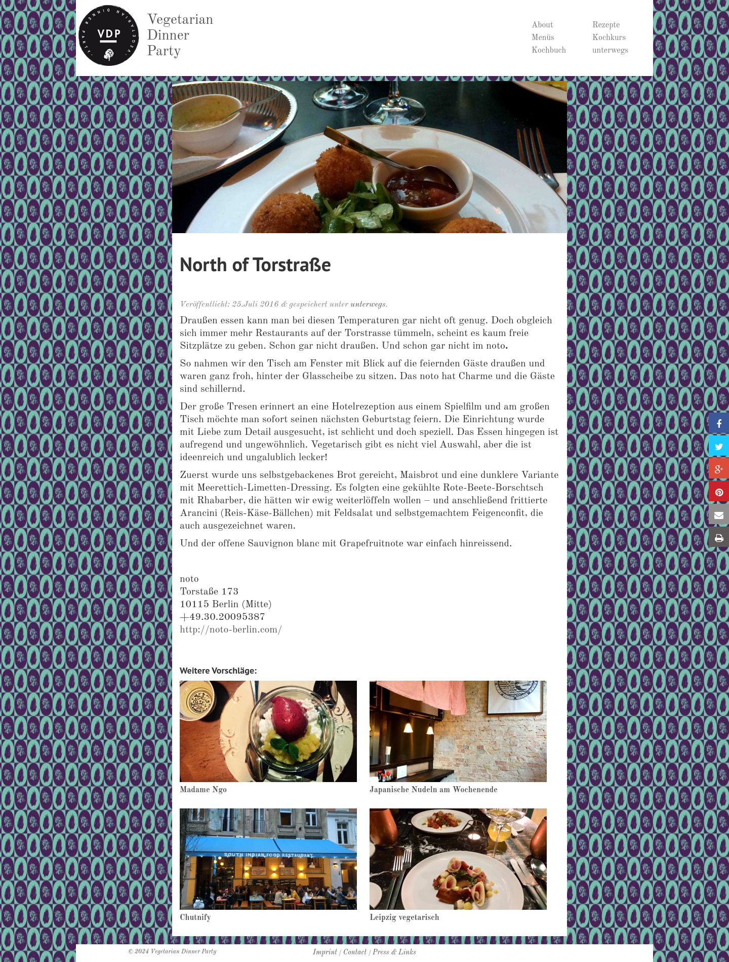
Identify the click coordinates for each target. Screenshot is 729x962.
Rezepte (606, 25)
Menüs (543, 38)
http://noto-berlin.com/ (231, 630)
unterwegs (610, 51)
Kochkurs (609, 38)
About (542, 25)
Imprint (325, 952)
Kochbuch (549, 51)
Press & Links (394, 952)
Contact (355, 952)
